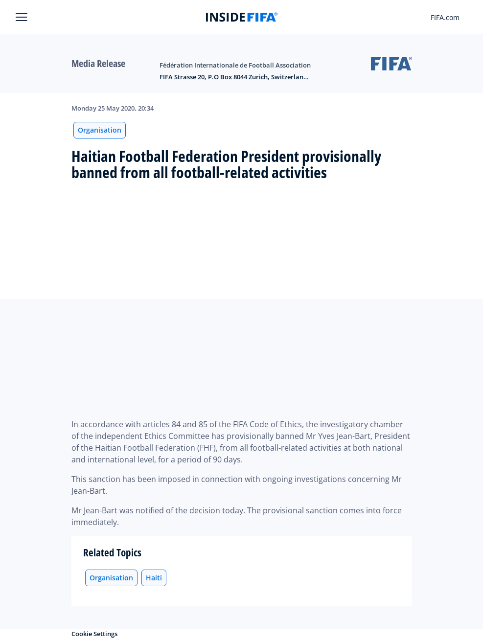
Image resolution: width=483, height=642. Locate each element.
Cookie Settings (94, 633)
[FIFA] (241, 17)
